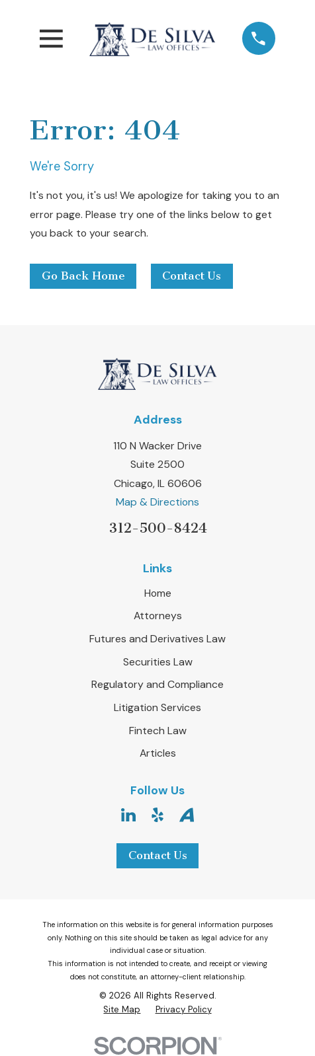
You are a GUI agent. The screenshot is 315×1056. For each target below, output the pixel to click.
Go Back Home (83, 275)
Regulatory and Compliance (157, 684)
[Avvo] (186, 815)
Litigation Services (157, 707)
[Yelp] (157, 815)
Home (157, 593)
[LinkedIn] (128, 815)
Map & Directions (157, 502)
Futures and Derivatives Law (157, 639)
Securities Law (158, 662)
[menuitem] (121, 1010)
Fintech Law (158, 730)
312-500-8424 (158, 528)
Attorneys (158, 615)
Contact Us (191, 275)
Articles (158, 753)
